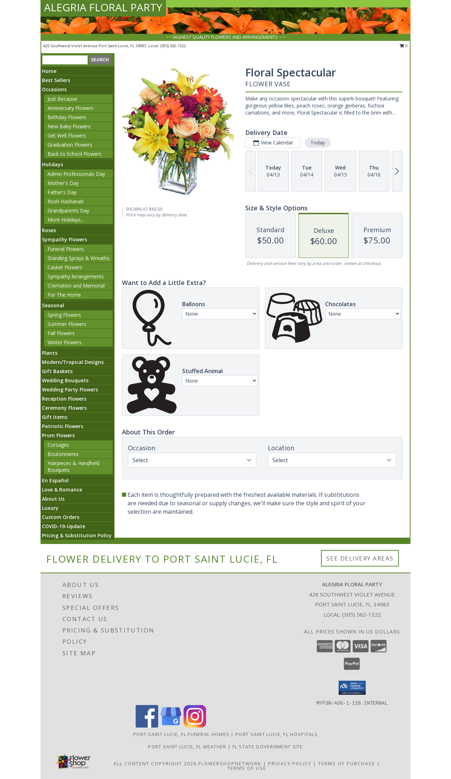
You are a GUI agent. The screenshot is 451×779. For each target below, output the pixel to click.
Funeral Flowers (66, 249)
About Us (53, 498)
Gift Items (54, 417)
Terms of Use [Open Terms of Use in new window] (246, 768)
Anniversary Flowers (70, 108)
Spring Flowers (64, 314)
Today (317, 142)
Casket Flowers (65, 267)
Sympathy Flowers (64, 239)
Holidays (52, 164)
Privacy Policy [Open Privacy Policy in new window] (289, 763)
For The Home (64, 294)
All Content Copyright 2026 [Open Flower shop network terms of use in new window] (155, 763)
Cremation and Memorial (76, 285)
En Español (55, 480)
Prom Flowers (58, 435)
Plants (49, 353)
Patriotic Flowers (62, 426)
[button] (352, 688)
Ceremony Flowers (64, 407)
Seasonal (53, 305)
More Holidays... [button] (66, 219)
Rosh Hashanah (66, 201)
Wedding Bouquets (65, 380)
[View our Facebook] (147, 725)
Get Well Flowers (67, 135)
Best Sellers (56, 80)
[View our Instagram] (195, 725)
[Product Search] (65, 59)
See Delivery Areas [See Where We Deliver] (360, 558)
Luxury (50, 508)
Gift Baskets (57, 371)
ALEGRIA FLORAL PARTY (103, 7)
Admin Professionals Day (76, 174)
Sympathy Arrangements (76, 276)
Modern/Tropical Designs (73, 362)
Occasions (54, 89)
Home (49, 71)
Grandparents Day (68, 210)
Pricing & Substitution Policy (77, 535)
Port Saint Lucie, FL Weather (187, 746)
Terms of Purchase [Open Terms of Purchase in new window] (346, 763)
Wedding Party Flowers (70, 389)
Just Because (62, 98)
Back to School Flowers (74, 153)
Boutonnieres (63, 454)
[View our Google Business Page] (171, 725)
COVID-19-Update (63, 526)
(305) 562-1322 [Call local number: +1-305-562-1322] (173, 45)
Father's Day (62, 192)
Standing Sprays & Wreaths (79, 258)
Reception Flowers (64, 398)
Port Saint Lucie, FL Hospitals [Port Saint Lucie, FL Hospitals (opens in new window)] (276, 734)
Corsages (58, 444)
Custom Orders (60, 517)
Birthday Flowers (67, 117)
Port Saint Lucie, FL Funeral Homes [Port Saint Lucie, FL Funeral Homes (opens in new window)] (181, 734)
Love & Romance (62, 489)
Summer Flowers (67, 324)
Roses (49, 230)
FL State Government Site (268, 746)
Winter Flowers (65, 342)
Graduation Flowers (70, 144)
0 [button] (403, 45)
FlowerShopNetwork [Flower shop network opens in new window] (229, 763)
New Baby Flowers (69, 126)
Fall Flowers (61, 333)
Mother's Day (63, 183)
